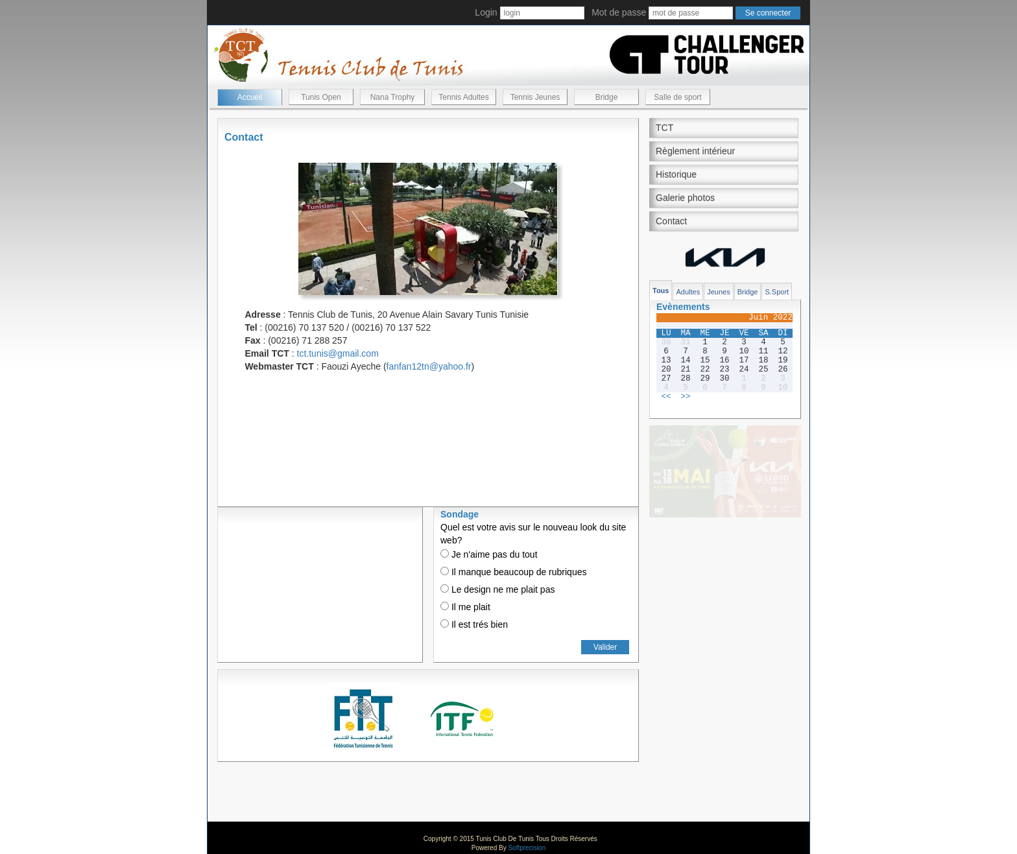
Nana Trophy (392, 97)
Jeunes (718, 292)
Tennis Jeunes (535, 97)
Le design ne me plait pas (497, 589)
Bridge (606, 97)
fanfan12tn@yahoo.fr (429, 366)
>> (685, 396)
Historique (676, 174)
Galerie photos (685, 198)
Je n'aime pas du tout (489, 554)
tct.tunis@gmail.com (338, 353)
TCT (664, 128)
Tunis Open (321, 97)
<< (666, 396)
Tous (660, 290)
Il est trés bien (474, 624)
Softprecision (526, 847)
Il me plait (465, 607)
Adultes (688, 292)
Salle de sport (677, 97)
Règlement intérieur (695, 151)
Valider (605, 647)
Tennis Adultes (463, 97)
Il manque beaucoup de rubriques (513, 572)
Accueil (250, 97)
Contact (671, 221)
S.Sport (777, 292)
